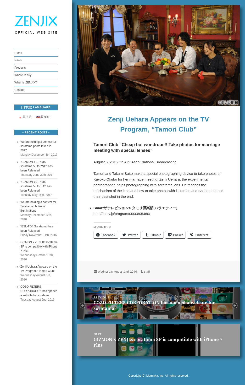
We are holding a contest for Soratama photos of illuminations (38, 206)
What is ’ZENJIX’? (26, 82)
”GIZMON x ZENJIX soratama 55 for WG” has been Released (36, 166)
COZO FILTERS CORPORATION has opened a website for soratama (38, 291)
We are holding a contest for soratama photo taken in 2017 (38, 146)
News (18, 60)
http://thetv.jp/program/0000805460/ (122, 214)
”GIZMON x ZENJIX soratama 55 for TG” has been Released (36, 186)
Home (18, 53)
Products (20, 67)
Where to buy (22, 75)
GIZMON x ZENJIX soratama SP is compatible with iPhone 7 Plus (38, 247)
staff (147, 272)
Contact (19, 90)
